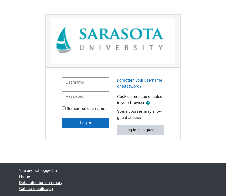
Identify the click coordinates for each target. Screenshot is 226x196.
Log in (85, 123)
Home (24, 176)
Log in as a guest (140, 129)
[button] (149, 103)
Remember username (86, 108)
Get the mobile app (36, 188)
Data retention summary (40, 182)
